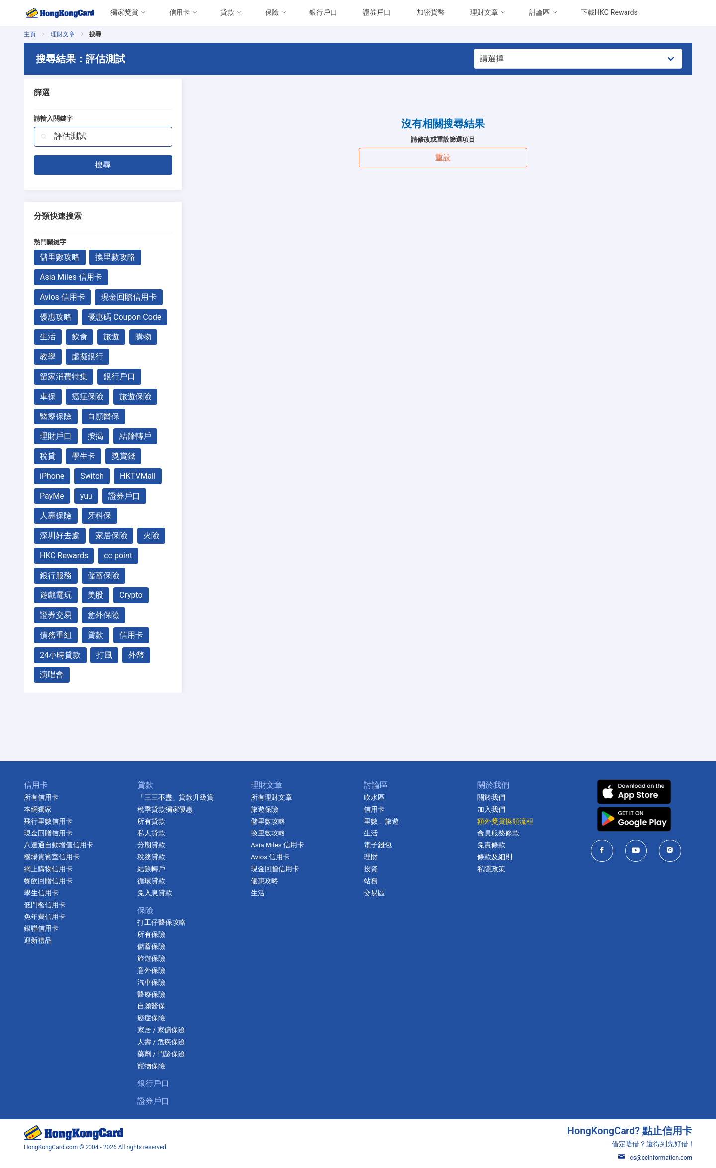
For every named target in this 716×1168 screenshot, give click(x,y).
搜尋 (103, 164)
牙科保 (99, 515)
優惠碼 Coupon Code (124, 317)
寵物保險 (151, 1066)
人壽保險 (56, 515)
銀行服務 (56, 575)
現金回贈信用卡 (129, 297)
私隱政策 (491, 869)
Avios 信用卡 (62, 297)
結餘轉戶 (135, 436)
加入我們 (491, 809)
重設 (443, 157)
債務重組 (56, 635)
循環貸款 (151, 881)
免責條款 (491, 845)
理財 (371, 857)
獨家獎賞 (124, 12)
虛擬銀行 (87, 356)
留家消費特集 (64, 376)
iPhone (52, 476)
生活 (48, 336)
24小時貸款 (60, 655)
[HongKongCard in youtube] (636, 850)
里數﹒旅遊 (381, 821)
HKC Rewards (64, 555)
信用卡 (179, 12)
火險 (151, 535)
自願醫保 (103, 416)
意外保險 (103, 615)
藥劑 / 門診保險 (161, 1054)
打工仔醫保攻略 (161, 922)
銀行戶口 (323, 12)
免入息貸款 (154, 893)
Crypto (131, 595)
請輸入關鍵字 (53, 118)
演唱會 (52, 674)
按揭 (95, 436)
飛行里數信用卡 (48, 821)
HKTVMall (138, 476)
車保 (48, 396)
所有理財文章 (271, 797)
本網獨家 (38, 809)
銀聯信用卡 (41, 928)
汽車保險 (151, 982)
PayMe (52, 496)
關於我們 (491, 797)
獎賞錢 (123, 456)
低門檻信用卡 (45, 905)
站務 (371, 881)
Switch (92, 476)
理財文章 (484, 12)
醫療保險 (56, 416)
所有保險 (151, 934)
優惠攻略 (56, 317)
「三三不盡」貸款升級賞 (175, 797)
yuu (86, 496)
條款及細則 (494, 857)
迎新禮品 (38, 940)
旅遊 (111, 336)
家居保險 (111, 535)
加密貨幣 (431, 12)
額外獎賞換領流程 (505, 821)
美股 (95, 595)
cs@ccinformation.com (655, 1157)
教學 (48, 356)
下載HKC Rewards (609, 12)
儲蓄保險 (103, 575)
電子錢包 (378, 845)
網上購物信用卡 (48, 869)
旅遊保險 (135, 396)
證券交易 (56, 615)
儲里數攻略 (60, 257)
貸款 (227, 12)
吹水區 (374, 797)
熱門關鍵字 (50, 242)
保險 (272, 12)
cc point (118, 555)
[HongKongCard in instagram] (670, 850)
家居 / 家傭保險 (161, 1030)
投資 (371, 869)
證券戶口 (377, 12)
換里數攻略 (115, 257)
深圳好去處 (60, 535)
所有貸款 (151, 821)
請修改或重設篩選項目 (443, 139)
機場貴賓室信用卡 (52, 857)
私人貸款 (151, 833)
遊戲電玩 (56, 595)
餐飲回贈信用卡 (48, 881)
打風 (104, 655)
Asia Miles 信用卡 (71, 277)
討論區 (539, 12)
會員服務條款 (498, 833)
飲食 (80, 336)
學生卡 (83, 456)
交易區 (374, 893)
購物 (143, 336)
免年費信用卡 (45, 916)
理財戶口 (56, 436)
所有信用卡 (41, 797)
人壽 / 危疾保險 (161, 1042)
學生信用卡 (41, 893)
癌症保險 (87, 396)
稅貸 (48, 456)
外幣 (136, 655)
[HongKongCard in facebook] (602, 850)
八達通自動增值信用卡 (58, 845)
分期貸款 (151, 845)
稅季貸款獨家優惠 (165, 809)
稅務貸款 (151, 857)
